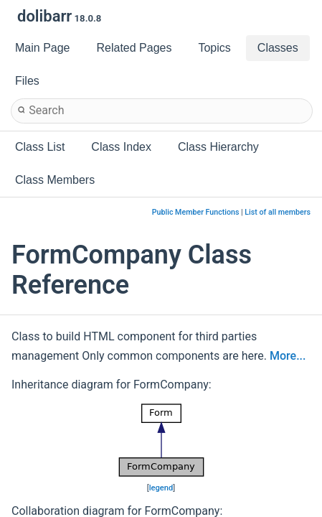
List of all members (278, 212)
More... (288, 356)
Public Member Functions (196, 212)
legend (161, 488)
